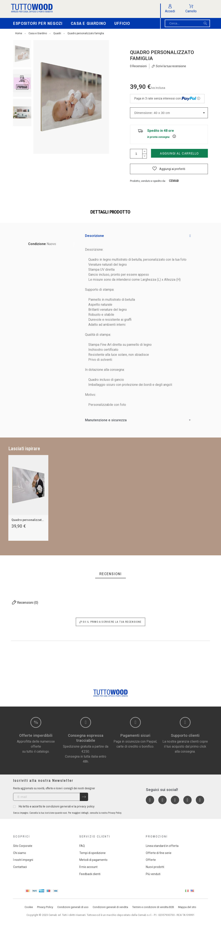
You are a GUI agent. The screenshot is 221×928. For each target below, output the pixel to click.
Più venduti (153, 874)
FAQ (82, 846)
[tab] (138, 236)
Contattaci (20, 867)
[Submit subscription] (84, 797)
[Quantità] (136, 153)
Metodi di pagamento (93, 859)
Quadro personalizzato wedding (33, 520)
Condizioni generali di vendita (110, 907)
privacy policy (86, 806)
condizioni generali (58, 806)
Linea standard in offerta (162, 846)
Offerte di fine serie (158, 853)
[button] (169, 169)
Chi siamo (19, 853)
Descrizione (94, 236)
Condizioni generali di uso (73, 907)
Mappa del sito (187, 907)
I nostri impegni (23, 859)
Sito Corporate (22, 846)
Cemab (174, 180)
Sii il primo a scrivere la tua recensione (110, 622)
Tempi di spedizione (92, 853)
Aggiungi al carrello (179, 153)
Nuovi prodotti (155, 867)
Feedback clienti (89, 874)
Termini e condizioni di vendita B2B (153, 907)
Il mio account (88, 867)
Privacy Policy (45, 907)
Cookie (29, 907)
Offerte (151, 859)
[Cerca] (187, 23)
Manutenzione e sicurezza (106, 420)
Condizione (37, 244)
